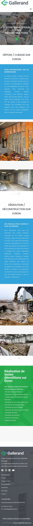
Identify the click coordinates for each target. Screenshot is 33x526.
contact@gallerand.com (10, 509)
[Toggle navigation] (31, 9)
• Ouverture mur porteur (11, 418)
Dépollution (4, 487)
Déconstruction (5, 484)
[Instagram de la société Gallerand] (6, 470)
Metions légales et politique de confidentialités (16, 518)
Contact (3, 494)
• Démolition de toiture (10, 412)
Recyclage (4, 491)
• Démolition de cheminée (11, 415)
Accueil (3, 478)
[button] (19, 193)
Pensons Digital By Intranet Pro (22, 523)
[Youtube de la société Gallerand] (13, 470)
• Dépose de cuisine (10, 420)
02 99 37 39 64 (7, 506)
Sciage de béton (6, 481)
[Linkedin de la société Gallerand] (9, 470)
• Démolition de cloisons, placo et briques (16, 410)
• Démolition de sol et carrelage (13, 407)
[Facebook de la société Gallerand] (2, 470)
